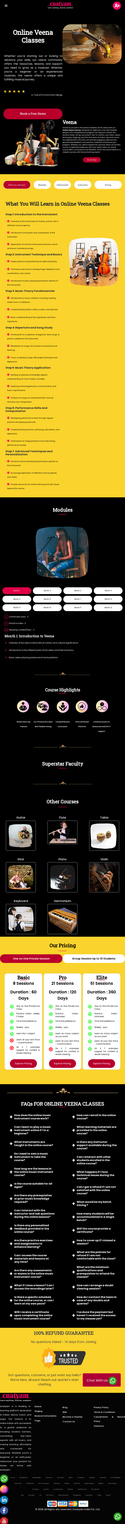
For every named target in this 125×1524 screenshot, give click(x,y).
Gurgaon (80, 1478)
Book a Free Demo (33, 113)
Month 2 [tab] (47, 590)
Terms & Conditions (104, 1412)
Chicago (35, 1490)
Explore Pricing (23, 1063)
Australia (88, 1495)
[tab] (31, 958)
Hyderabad (36, 1478)
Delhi (71, 1478)
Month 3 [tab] (77, 590)
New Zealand (63, 1495)
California (30, 1484)
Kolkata (92, 1478)
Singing (38, 1411)
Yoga (37, 1420)
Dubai (108, 1495)
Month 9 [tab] (16, 607)
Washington (89, 1484)
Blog (64, 1407)
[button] (16, 185)
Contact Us (68, 1421)
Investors (99, 1426)
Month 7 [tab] (77, 599)
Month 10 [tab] (47, 607)
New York (18, 1484)
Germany (50, 1495)
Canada (31, 1495)
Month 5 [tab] (16, 599)
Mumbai (60, 1478)
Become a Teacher (72, 1417)
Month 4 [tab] (108, 590)
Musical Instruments (45, 1416)
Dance (38, 1406)
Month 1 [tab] (17, 590)
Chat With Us (102, 1381)
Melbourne (82, 1490)
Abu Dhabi (95, 1490)
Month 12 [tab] (108, 607)
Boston (101, 1484)
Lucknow (102, 1478)
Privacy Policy (101, 1407)
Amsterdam (58, 1490)
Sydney (70, 1490)
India (99, 1495)
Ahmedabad (115, 1478)
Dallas (67, 1484)
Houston (57, 1484)
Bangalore (24, 1478)
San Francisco (44, 1484)
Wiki (64, 1412)
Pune (13, 1478)
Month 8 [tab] (108, 599)
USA (22, 1495)
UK (40, 1495)
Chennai (48, 1478)
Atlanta (77, 1484)
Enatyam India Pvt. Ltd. (86, 1509)
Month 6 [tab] (47, 599)
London (46, 1490)
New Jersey (112, 1484)
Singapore (77, 1495)
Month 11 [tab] (77, 607)
